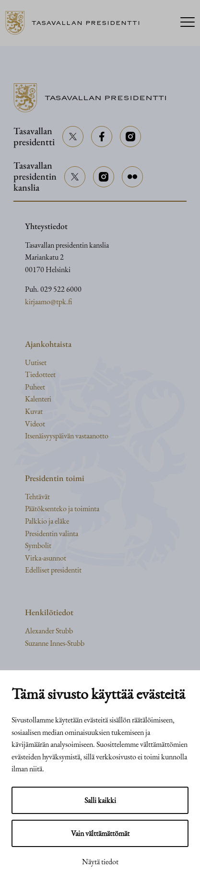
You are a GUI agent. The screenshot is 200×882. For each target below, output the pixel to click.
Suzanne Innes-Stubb (54, 643)
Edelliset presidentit (53, 570)
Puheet (35, 387)
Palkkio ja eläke (47, 521)
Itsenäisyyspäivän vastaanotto (66, 436)
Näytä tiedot (100, 862)
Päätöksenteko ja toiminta (62, 509)
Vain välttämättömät (100, 833)
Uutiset (36, 362)
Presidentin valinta (51, 533)
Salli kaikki (100, 800)
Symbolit (38, 545)
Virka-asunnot (45, 558)
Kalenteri (38, 399)
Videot (35, 424)
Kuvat (34, 411)
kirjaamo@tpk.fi (48, 302)
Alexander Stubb (49, 631)
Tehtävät (37, 497)
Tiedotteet (40, 374)
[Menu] (187, 23)
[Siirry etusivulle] (76, 23)
